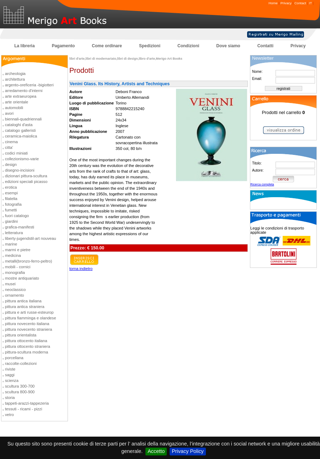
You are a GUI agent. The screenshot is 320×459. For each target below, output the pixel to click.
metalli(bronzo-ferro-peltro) (28, 261)
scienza (11, 380)
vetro (9, 414)
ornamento (14, 295)
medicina (13, 255)
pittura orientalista (20, 335)
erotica (11, 187)
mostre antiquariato (22, 278)
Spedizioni (149, 45)
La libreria (24, 45)
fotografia (13, 204)
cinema (11, 142)
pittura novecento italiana (27, 324)
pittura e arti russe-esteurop (29, 312)
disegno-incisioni (19, 170)
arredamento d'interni (23, 90)
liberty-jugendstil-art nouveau (30, 238)
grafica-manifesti (19, 227)
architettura (15, 79)
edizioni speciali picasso (26, 181)
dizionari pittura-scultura (26, 176)
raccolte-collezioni (21, 363)
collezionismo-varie (22, 159)
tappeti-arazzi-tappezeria (27, 403)
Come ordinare (107, 45)
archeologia (15, 73)
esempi (11, 193)
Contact (300, 3)
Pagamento (63, 45)
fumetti (11, 210)
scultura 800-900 (19, 392)
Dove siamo (228, 45)
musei (10, 284)
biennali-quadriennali (23, 119)
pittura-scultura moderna (26, 352)
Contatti (265, 45)
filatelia (11, 198)
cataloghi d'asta (18, 125)
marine (11, 244)
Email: (257, 79)
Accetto (156, 451)
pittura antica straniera (24, 306)
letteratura (14, 233)
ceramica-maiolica (21, 136)
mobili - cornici (18, 267)
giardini (11, 221)
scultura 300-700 (19, 386)
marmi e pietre (18, 250)
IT (310, 3)
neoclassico (15, 289)
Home (273, 3)
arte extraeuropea (20, 96)
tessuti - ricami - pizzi (23, 409)
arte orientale (16, 102)
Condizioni (188, 45)
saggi (10, 375)
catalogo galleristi (20, 130)
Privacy (286, 3)
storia (10, 397)
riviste (10, 369)
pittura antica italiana (23, 301)
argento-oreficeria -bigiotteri (29, 85)
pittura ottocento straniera (27, 346)
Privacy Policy (188, 451)
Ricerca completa (262, 184)
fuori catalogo (17, 216)
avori (9, 113)
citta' (9, 147)
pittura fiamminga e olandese (30, 318)
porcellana (14, 358)
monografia (15, 272)
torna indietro (80, 268)
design (11, 164)
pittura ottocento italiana (26, 341)
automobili (14, 108)
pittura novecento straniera (28, 329)
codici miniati (16, 153)
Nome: (257, 72)
